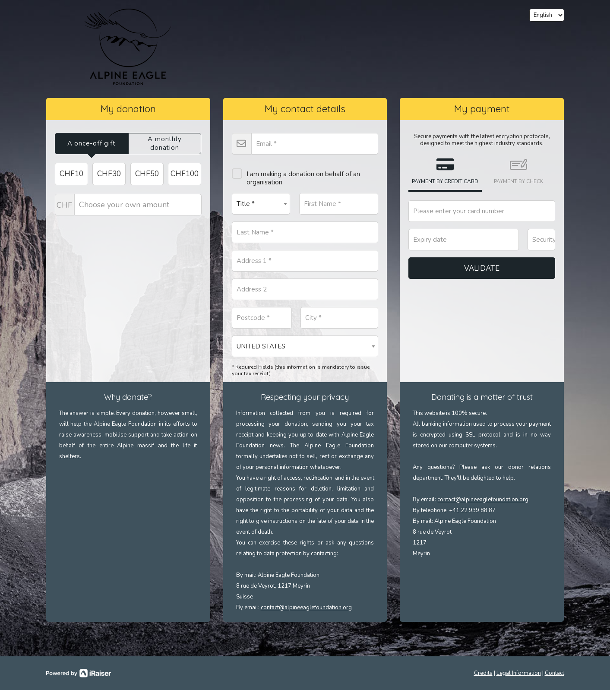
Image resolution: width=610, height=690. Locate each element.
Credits (483, 673)
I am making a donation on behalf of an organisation (296, 175)
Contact (554, 673)
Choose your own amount (128, 204)
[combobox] (261, 204)
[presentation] (91, 143)
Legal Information (518, 673)
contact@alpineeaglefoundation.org (306, 607)
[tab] (91, 143)
